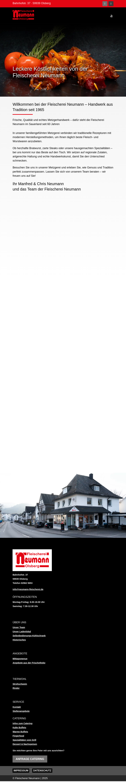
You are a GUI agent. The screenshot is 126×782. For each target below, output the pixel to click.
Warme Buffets (20, 732)
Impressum (20, 771)
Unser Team (19, 628)
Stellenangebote (21, 712)
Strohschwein (20, 685)
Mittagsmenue (20, 659)
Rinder (16, 689)
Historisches (19, 640)
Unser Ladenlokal (22, 632)
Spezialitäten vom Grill (24, 741)
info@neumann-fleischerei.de (28, 590)
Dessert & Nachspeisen (25, 745)
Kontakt (17, 708)
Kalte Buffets (19, 728)
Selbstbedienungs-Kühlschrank (29, 636)
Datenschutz (42, 771)
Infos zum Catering (22, 724)
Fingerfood (18, 736)
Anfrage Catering (30, 759)
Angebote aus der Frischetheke (29, 663)
